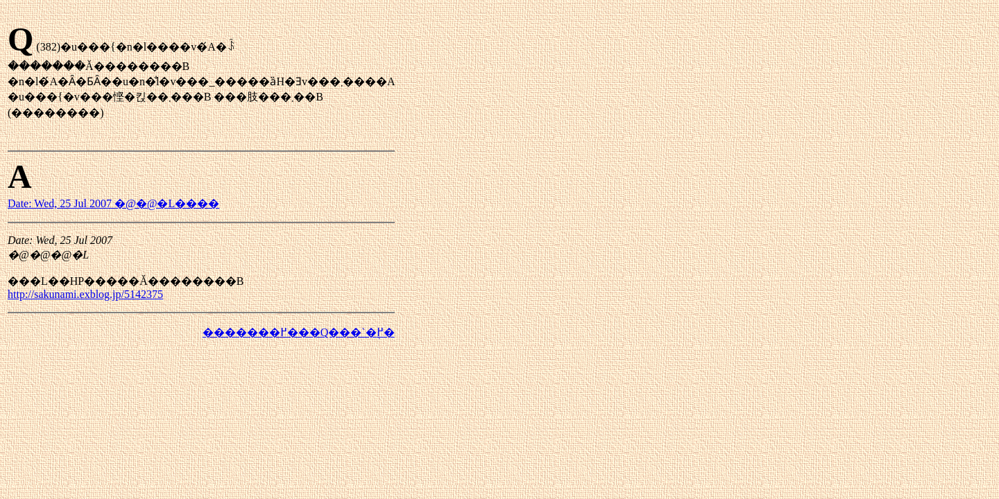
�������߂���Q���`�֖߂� (299, 332)
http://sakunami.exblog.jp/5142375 (85, 294)
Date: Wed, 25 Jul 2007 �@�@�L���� (113, 203)
